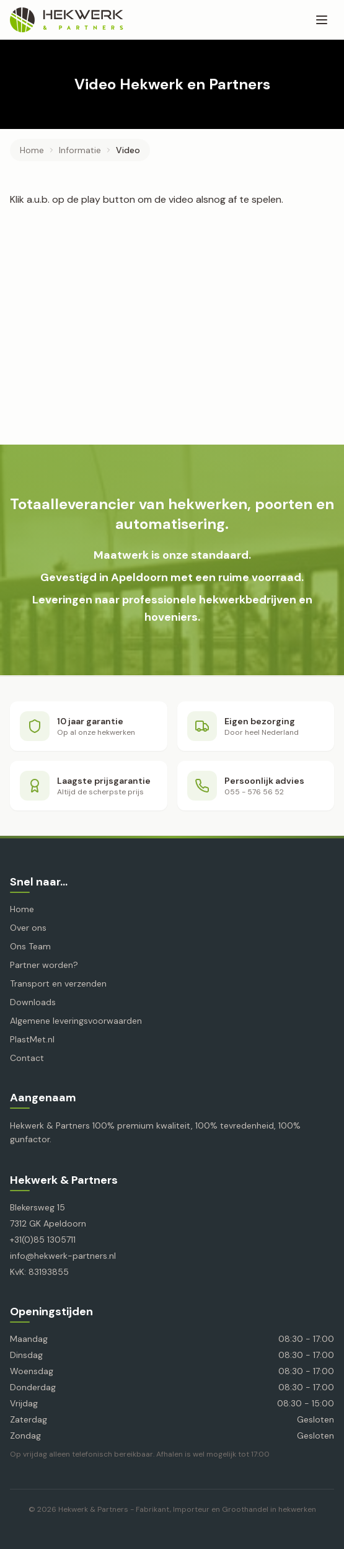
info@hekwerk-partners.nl (63, 1255)
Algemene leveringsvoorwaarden (76, 1020)
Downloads (33, 1002)
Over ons (28, 927)
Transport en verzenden (58, 983)
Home (32, 150)
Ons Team (30, 946)
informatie (80, 150)
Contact (27, 1057)
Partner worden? (44, 964)
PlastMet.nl (32, 1039)
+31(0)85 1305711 (43, 1239)
